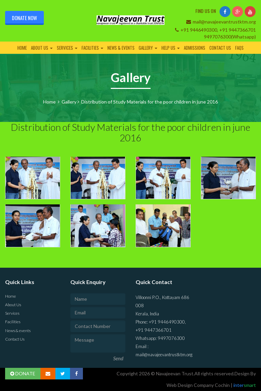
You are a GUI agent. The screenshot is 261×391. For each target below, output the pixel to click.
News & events (121, 47)
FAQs (239, 47)
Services (67, 47)
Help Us (170, 47)
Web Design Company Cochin (199, 385)
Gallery (148, 47)
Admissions (194, 47)
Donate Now (24, 17)
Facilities (92, 47)
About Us (42, 47)
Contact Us (220, 47)
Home (22, 47)
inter (244, 385)
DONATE (22, 373)
